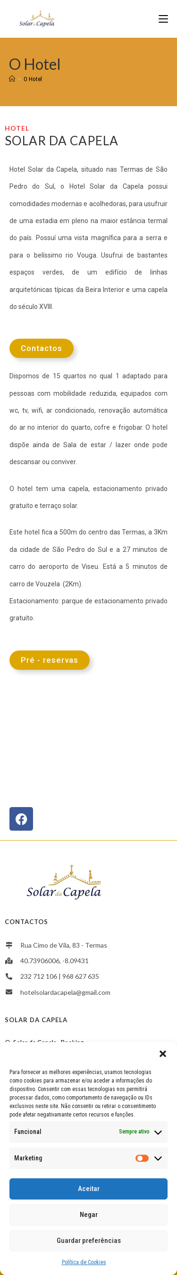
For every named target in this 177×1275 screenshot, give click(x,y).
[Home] (12, 79)
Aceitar (89, 1188)
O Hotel (33, 79)
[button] (163, 1053)
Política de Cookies (84, 1262)
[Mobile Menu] (163, 19)
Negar (89, 1214)
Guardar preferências (89, 1240)
